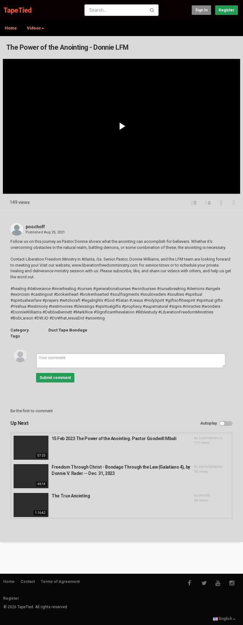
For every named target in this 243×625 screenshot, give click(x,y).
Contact (28, 581)
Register (226, 10)
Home (11, 28)
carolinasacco (211, 438)
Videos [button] (35, 28)
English (224, 618)
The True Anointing (71, 495)
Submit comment (55, 378)
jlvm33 (204, 495)
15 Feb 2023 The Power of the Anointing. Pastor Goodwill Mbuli (114, 438)
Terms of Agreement (60, 581)
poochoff (35, 226)
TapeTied (17, 10)
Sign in (201, 10)
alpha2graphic (211, 466)
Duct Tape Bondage (67, 330)
